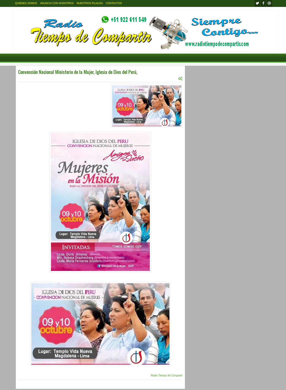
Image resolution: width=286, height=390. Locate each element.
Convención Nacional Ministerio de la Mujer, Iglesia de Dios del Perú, (77, 71)
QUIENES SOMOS (26, 3)
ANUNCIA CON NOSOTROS (57, 3)
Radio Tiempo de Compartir (166, 375)
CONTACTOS (114, 3)
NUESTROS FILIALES (90, 3)
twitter (257, 3)
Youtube (269, 3)
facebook (263, 3)
